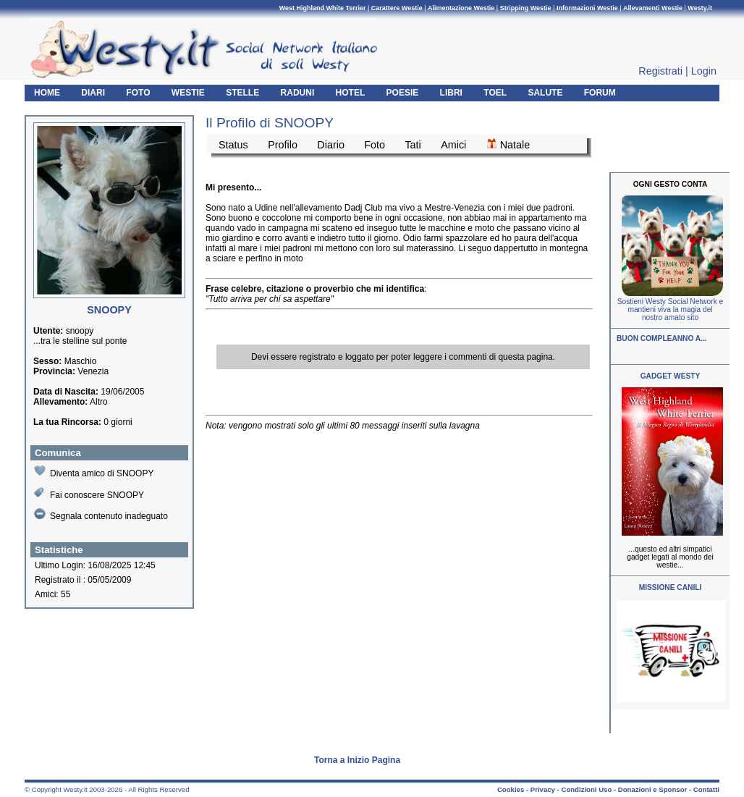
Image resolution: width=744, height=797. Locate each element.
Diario (330, 145)
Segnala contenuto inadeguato (101, 514)
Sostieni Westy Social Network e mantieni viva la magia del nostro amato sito (670, 309)
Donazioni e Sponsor (652, 789)
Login (703, 71)
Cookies (510, 789)
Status (233, 145)
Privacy (542, 789)
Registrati (660, 71)
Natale (508, 144)
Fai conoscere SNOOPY (89, 493)
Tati (412, 145)
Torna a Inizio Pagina (357, 760)
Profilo (282, 145)
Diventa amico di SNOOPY (93, 471)
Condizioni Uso (586, 789)
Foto (374, 145)
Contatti (706, 789)
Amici (453, 145)
